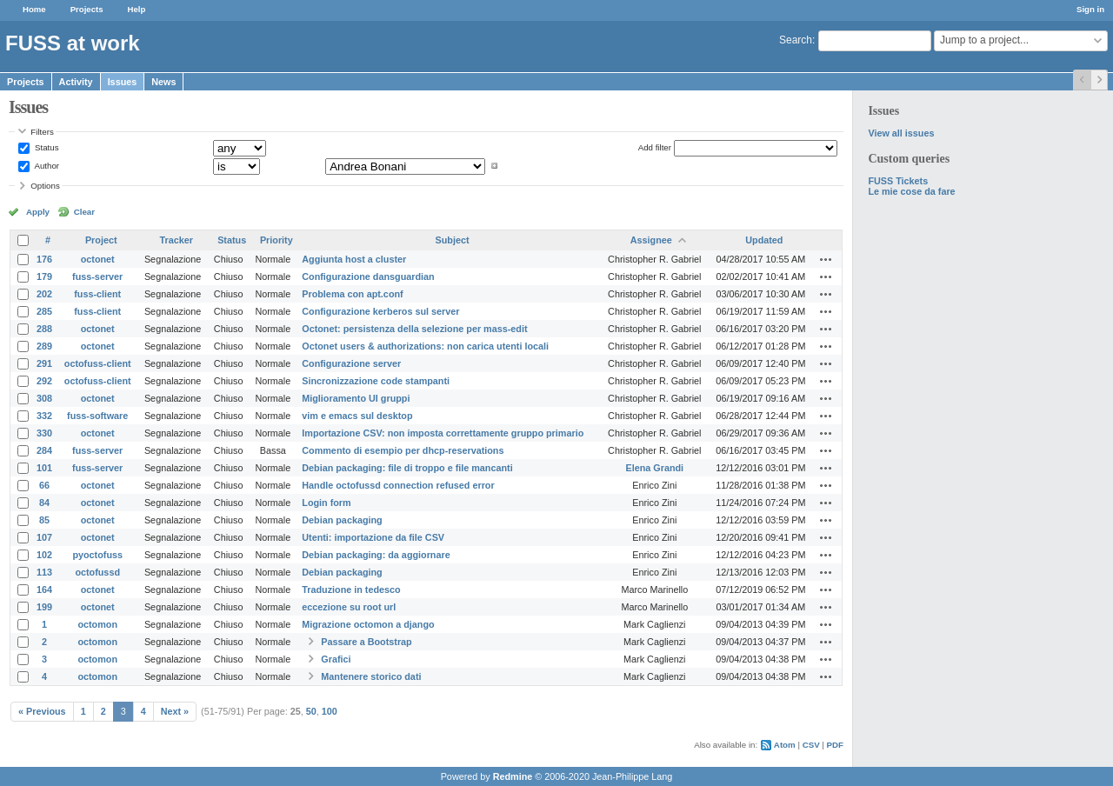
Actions (826, 259)
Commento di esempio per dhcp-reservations (402, 450)
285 (44, 311)
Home (34, 9)
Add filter (654, 147)
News (163, 82)
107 (44, 537)
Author (45, 165)
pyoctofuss (97, 555)
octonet (98, 259)
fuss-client (97, 294)
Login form (326, 502)
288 (44, 328)
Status (45, 147)
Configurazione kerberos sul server (380, 311)
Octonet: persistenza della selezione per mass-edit (414, 328)
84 (44, 502)
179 (44, 276)
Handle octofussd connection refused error (398, 485)
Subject (453, 240)
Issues (122, 82)
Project (101, 240)
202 (44, 294)
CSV (811, 744)
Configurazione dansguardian (368, 276)
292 (44, 381)
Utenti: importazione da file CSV (373, 537)
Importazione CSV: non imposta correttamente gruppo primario (442, 433)
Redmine (513, 776)
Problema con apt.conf (352, 294)
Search (795, 40)
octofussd (97, 572)
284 (44, 450)
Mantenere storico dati (371, 676)
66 (44, 485)
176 (44, 259)
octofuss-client (97, 363)
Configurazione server (351, 363)
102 (44, 555)
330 (44, 433)
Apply (38, 211)
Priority (276, 240)
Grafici (335, 659)
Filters (41, 132)
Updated (764, 240)
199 (44, 607)
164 (44, 589)
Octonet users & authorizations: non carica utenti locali (425, 346)
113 (44, 572)
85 (44, 520)
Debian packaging (342, 520)
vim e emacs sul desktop (357, 415)
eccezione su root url (349, 607)
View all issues (901, 133)
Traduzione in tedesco (351, 589)
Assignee (651, 240)
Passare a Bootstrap (366, 641)
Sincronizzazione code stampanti (376, 381)
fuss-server (97, 276)
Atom (785, 744)
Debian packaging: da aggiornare (376, 555)
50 (311, 711)
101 (44, 468)
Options (45, 185)
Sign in (1090, 9)
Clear (84, 211)
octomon (97, 624)
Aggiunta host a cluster (354, 259)
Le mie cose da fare (911, 191)
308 (44, 398)
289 (44, 346)
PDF (835, 744)
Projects (86, 9)
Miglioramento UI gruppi (356, 398)
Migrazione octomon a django (368, 624)
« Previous (42, 711)
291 (44, 363)
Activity (76, 82)
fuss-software (97, 415)
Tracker (175, 240)
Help (137, 9)
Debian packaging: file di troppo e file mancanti (407, 468)
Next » (175, 711)
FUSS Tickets (898, 181)
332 (44, 415)
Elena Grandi (655, 468)
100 (329, 711)
